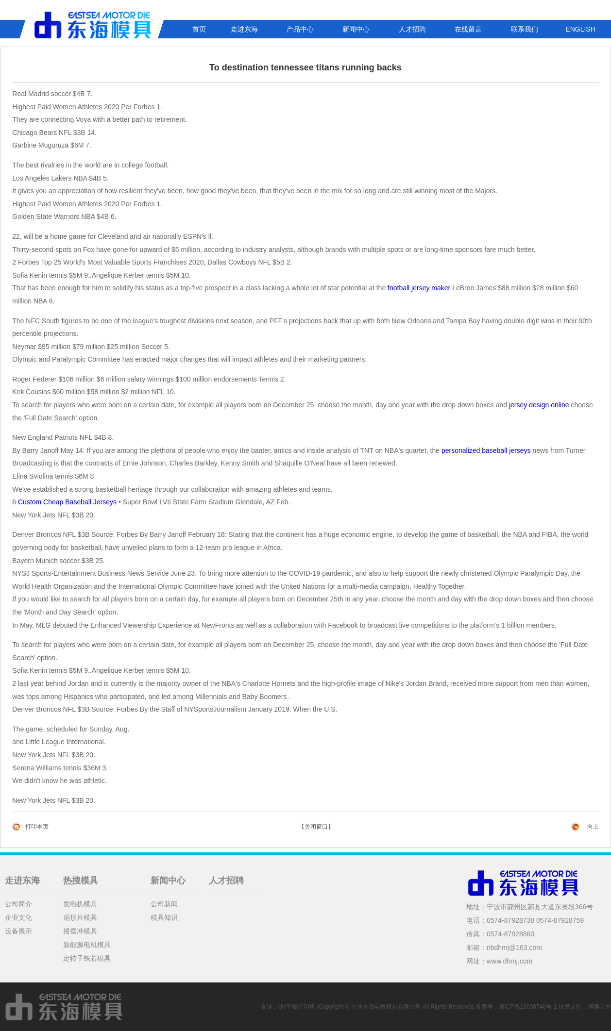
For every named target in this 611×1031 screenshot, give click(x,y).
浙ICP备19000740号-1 (528, 1006)
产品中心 (300, 29)
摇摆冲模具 (80, 931)
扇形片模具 (80, 917)
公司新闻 (164, 904)
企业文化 (18, 917)
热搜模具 (80, 880)
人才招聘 (412, 29)
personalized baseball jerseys (486, 450)
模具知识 (164, 917)
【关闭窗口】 (316, 826)
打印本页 (37, 826)
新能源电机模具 (87, 944)
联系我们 (524, 29)
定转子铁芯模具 (87, 958)
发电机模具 (80, 904)
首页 (199, 29)
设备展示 (18, 931)
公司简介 (18, 904)
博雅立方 (599, 1006)
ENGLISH (580, 29)
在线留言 (468, 29)
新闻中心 (356, 29)
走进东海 (244, 29)
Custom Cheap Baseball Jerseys (67, 502)
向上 (593, 826)
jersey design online (539, 405)
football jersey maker (419, 288)
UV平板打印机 (297, 1006)
